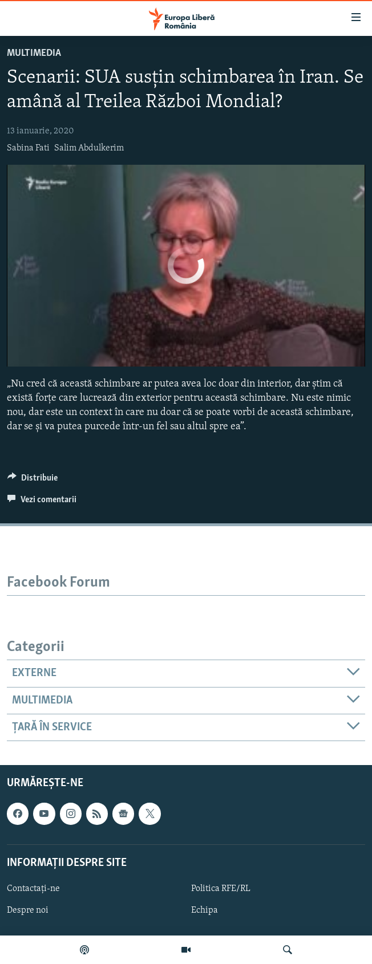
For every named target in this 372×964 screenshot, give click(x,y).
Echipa (204, 910)
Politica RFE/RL (220, 888)
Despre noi (27, 910)
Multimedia (34, 53)
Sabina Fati (28, 148)
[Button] (32, 480)
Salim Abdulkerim (89, 148)
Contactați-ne (33, 888)
